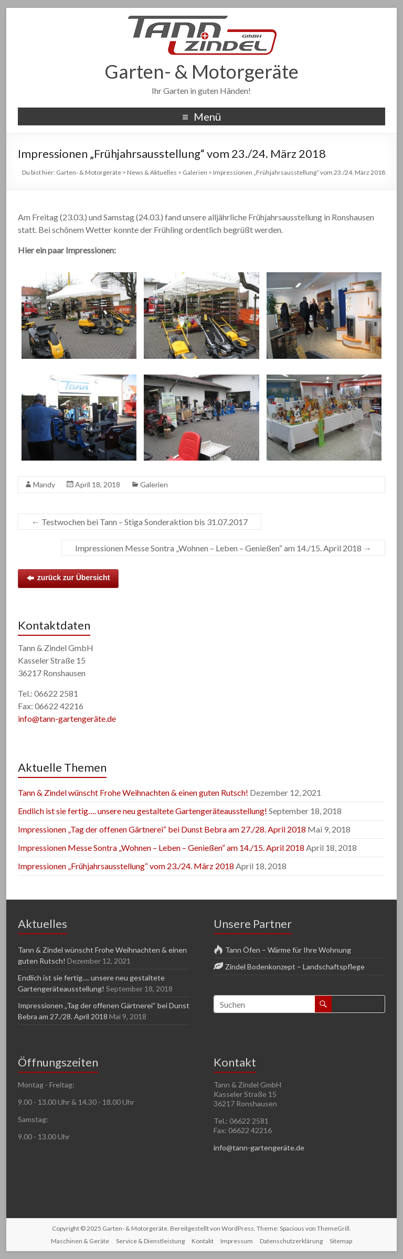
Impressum (236, 1241)
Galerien (154, 484)
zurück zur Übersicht (68, 578)
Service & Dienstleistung (150, 1241)
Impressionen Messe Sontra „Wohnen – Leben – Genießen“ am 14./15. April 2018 (223, 548)
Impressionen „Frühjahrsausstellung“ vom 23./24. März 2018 (126, 866)
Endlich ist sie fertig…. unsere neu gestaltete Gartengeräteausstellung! (142, 811)
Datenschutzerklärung (291, 1241)
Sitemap (341, 1241)
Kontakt (203, 1241)
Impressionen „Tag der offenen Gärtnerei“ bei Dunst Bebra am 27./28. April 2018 (162, 829)
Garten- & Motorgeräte (201, 71)
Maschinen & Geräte (80, 1241)
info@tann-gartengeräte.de (67, 718)
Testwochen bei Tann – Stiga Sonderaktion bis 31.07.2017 (139, 522)
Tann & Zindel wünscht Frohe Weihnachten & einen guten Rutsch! (133, 792)
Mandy (44, 484)
